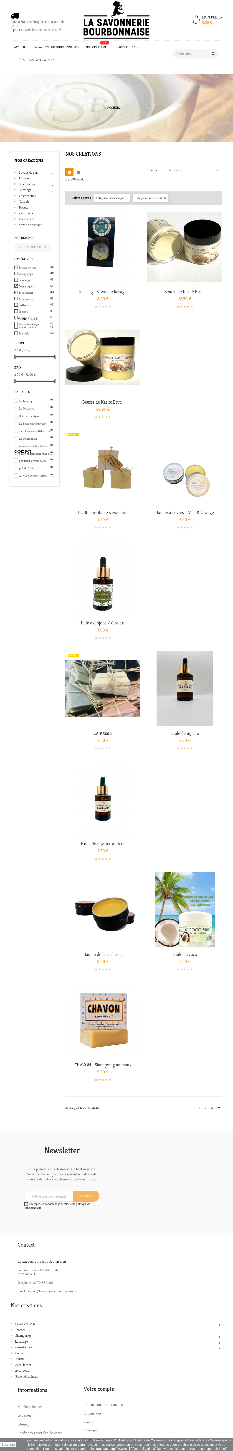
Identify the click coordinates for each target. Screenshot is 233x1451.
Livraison (24, 1415)
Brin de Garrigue (36, 416)
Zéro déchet (27, 213)
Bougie (23, 207)
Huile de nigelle (185, 733)
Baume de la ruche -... (103, 954)
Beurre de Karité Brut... (184, 292)
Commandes (92, 1413)
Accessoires (26, 219)
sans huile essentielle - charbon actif (36, 431)
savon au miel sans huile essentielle (36, 454)
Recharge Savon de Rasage (103, 292)
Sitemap (23, 1424)
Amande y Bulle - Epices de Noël (36, 446)
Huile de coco (185, 954)
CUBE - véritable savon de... (103, 512)
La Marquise (36, 408)
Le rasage (25, 190)
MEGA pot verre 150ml (36, 476)
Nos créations (28, 160)
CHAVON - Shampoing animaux (103, 1065)
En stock (35, 333)
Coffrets (24, 201)
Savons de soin (28, 172)
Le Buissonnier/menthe (36, 423)
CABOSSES (103, 733)
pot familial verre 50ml (36, 461)
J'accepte (8, 1444)
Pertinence (194, 170)
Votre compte (99, 1389)
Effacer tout (32, 247)
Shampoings (27, 184)
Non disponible (35, 327)
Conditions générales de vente (40, 1432)
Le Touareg (36, 401)
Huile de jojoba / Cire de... (103, 623)
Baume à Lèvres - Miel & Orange (185, 512)
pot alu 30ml (36, 468)
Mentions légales (30, 1406)
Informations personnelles (103, 1404)
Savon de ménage (30, 225)
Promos (24, 178)
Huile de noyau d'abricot (103, 844)
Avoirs (88, 1422)
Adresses (90, 1430)
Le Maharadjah (36, 439)
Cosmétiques (27, 196)
